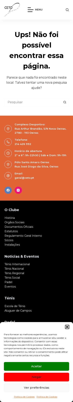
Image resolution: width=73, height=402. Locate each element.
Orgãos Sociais (14, 222)
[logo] (12, 9)
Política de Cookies (24, 396)
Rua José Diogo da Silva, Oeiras (36, 166)
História (9, 218)
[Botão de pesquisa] (65, 102)
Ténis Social (12, 277)
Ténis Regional (14, 273)
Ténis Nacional (14, 268)
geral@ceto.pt (24, 177)
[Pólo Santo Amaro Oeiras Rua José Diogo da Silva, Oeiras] (8, 164)
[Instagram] (18, 190)
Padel (8, 282)
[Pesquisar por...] (32, 102)
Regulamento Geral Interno (23, 235)
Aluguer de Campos (18, 310)
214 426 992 (23, 144)
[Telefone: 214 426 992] (8, 142)
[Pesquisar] (67, 9)
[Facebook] (8, 190)
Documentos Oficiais (18, 227)
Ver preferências (36, 387)
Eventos (10, 286)
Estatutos (11, 231)
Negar (36, 377)
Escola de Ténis (14, 306)
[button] (67, 327)
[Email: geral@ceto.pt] (8, 175)
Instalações (12, 244)
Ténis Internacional (17, 264)
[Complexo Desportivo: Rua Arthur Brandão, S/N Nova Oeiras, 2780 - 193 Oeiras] (8, 129)
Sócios (8, 240)
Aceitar (36, 366)
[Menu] (35, 10)
